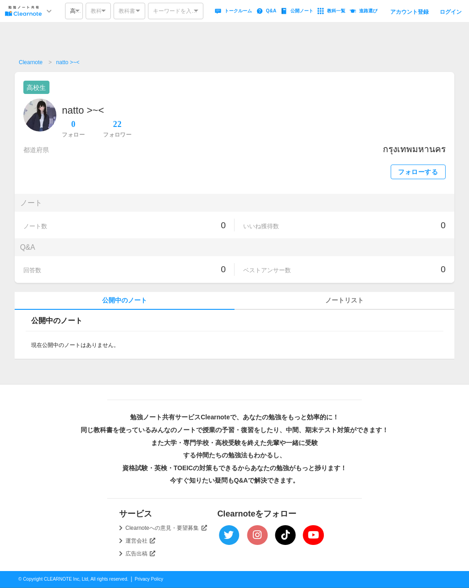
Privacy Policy (149, 579)
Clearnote (31, 62)
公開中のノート (124, 300)
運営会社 (140, 541)
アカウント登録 (409, 12)
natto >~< (68, 62)
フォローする (418, 172)
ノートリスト (344, 300)
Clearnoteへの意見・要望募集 (166, 528)
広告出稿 (140, 553)
